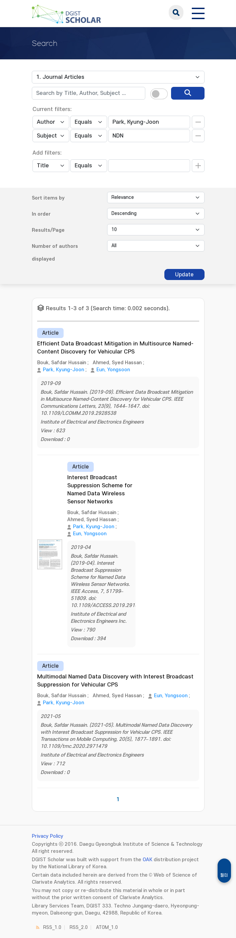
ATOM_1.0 (107, 927)
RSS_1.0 (52, 927)
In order (41, 214)
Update (184, 275)
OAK (147, 860)
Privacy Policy (47, 836)
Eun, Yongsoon (113, 370)
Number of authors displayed (55, 252)
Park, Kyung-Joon (63, 370)
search (176, 12)
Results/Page (48, 230)
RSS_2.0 (79, 927)
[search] (188, 93)
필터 (224, 875)
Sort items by (48, 198)
